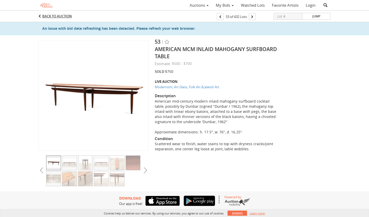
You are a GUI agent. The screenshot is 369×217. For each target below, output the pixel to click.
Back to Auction (57, 16)
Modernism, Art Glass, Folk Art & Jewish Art (187, 87)
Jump (316, 16)
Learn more (257, 213)
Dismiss (237, 213)
